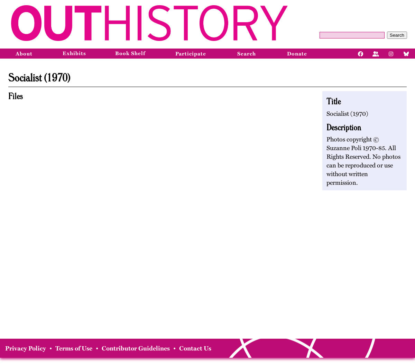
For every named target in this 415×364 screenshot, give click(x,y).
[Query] (352, 35)
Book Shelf (130, 53)
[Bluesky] (406, 53)
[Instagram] (391, 53)
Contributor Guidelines (136, 348)
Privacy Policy (25, 348)
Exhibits (74, 53)
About (24, 54)
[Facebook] (361, 53)
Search (397, 35)
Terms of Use (73, 348)
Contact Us (195, 348)
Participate (190, 54)
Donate (297, 54)
